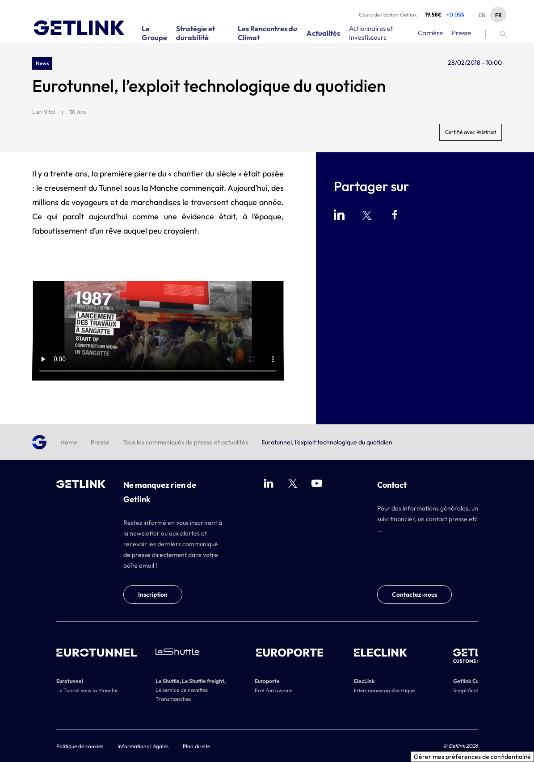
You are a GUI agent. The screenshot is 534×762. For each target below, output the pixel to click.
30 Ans (77, 112)
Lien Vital (43, 112)
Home (68, 442)
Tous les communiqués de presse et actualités (185, 442)
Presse (100, 442)
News (42, 63)
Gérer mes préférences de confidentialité (472, 757)
